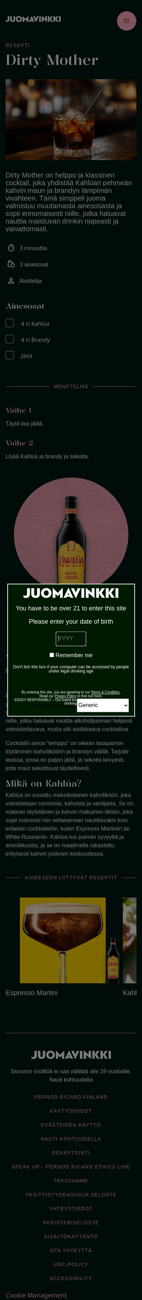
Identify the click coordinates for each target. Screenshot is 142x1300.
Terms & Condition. (105, 692)
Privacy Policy (65, 696)
